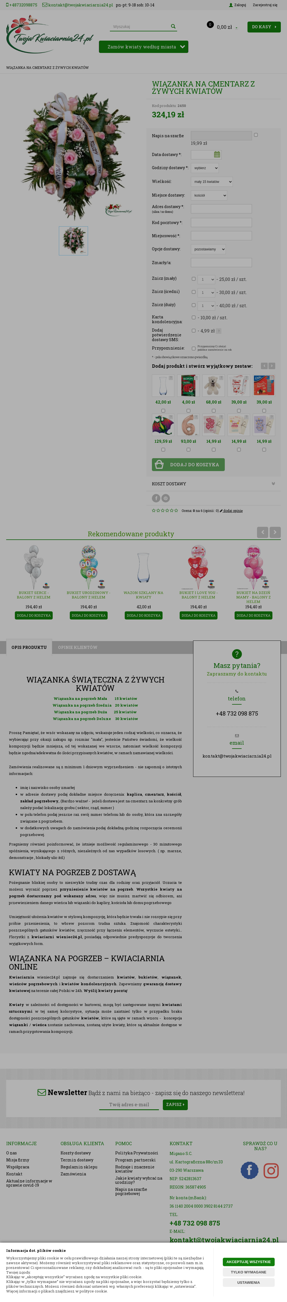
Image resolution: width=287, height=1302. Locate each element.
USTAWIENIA (248, 1282)
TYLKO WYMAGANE (248, 1272)
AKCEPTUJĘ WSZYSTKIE (248, 1262)
